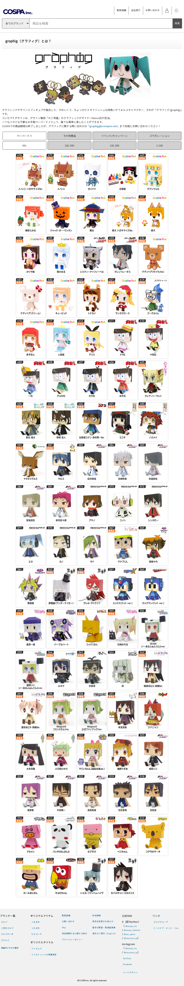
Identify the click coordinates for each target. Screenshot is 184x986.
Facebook (127, 964)
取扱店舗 (121, 10)
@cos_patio (129, 934)
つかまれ (35, 928)
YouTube (127, 958)
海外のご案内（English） (104, 933)
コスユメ (5, 940)
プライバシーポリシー (72, 939)
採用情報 (96, 915)
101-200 (114, 145)
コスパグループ (160, 922)
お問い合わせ (153, 10)
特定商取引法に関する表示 (74, 933)
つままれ (35, 922)
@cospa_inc (131, 926)
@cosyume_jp (130, 938)
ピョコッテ (36, 934)
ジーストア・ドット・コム (166, 928)
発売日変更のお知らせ (102, 921)
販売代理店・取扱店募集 (103, 927)
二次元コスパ (7, 928)
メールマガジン (130, 972)
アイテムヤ (36, 948)
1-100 (159, 145)
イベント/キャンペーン (114, 136)
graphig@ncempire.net (103, 126)
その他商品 (69, 136)
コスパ (4, 922)
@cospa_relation (132, 930)
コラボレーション (159, 136)
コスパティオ (7, 934)
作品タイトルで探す (10, 947)
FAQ (64, 927)
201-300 (69, 145)
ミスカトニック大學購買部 (44, 954)
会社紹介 (136, 10)
